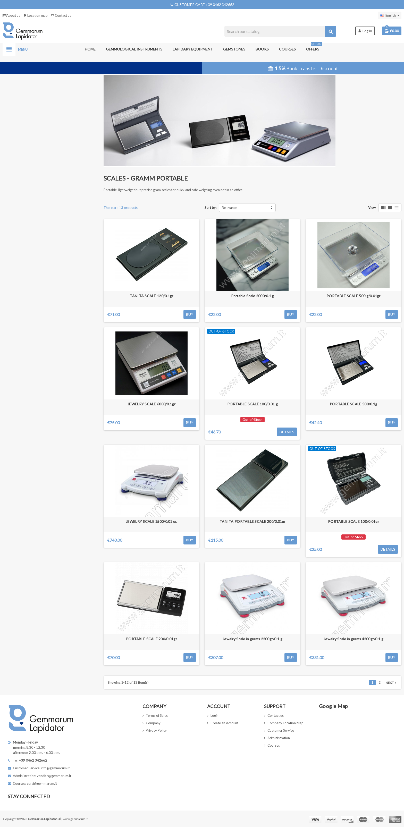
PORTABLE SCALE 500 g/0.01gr (353, 296)
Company (153, 723)
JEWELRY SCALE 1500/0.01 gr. (151, 521)
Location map (35, 15)
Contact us (61, 15)
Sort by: (210, 208)
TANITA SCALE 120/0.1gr (151, 296)
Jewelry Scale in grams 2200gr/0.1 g (252, 639)
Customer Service (280, 730)
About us (11, 15)
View (372, 208)
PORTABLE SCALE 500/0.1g (353, 404)
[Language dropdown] (389, 15)
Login (214, 715)
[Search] (280, 31)
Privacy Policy (156, 730)
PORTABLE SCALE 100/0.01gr (353, 521)
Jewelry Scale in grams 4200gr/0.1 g (353, 639)
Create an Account (224, 723)
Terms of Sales (157, 715)
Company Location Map (285, 723)
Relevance (229, 208)
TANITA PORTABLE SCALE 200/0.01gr (252, 521)
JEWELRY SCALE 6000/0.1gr (151, 404)
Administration (278, 738)
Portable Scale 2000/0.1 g (252, 296)
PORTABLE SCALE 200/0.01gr (151, 639)
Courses (273, 745)
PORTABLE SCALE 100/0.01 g (252, 404)
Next (391, 683)
